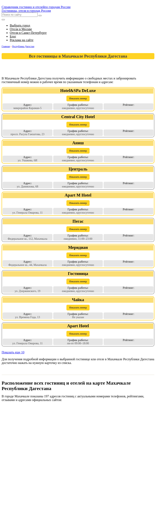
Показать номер (78, 98)
